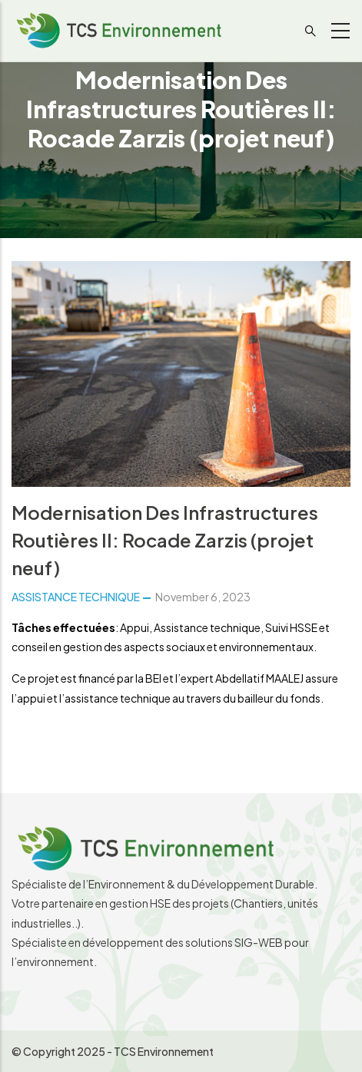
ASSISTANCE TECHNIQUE (76, 597)
